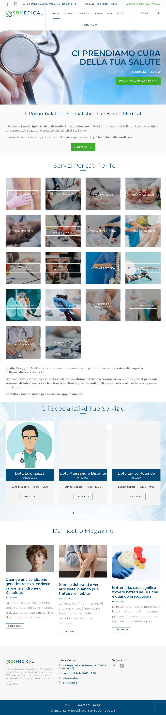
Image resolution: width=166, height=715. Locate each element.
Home (56, 13)
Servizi (98, 13)
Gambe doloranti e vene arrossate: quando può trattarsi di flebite (80, 589)
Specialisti (84, 13)
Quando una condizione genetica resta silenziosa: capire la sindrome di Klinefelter (28, 586)
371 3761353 (153, 3)
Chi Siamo (69, 13)
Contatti (121, 13)
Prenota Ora (89, 25)
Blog (109, 13)
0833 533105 (136, 3)
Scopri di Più (14, 626)
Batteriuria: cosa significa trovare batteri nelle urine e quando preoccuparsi (135, 592)
